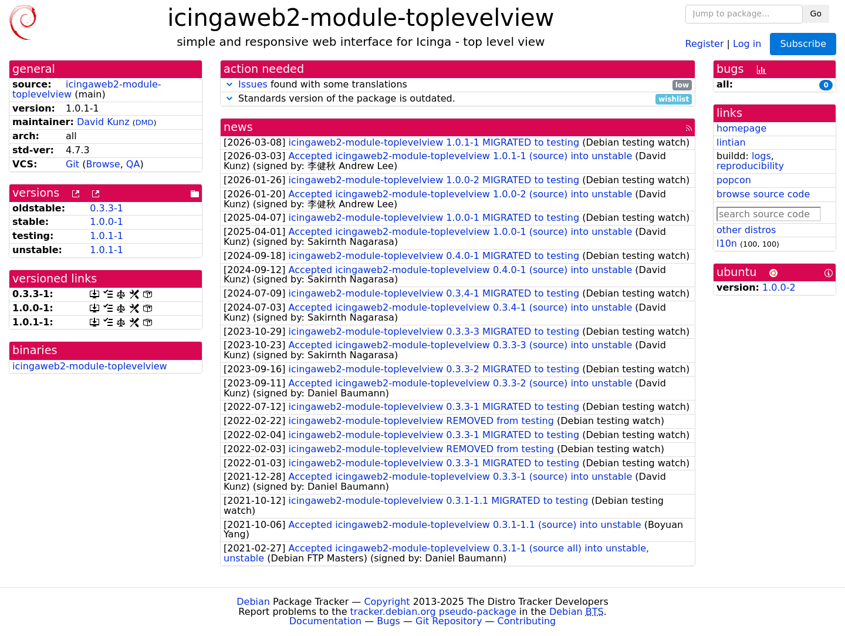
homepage (741, 128)
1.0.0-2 (779, 287)
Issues (253, 84)
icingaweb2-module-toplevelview (89, 366)
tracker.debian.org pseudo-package (433, 611)
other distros (746, 229)
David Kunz (103, 121)
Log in (747, 43)
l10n (726, 243)
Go (816, 13)
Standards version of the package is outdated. (458, 99)
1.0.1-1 (106, 235)
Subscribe (803, 43)
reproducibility (750, 165)
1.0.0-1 (106, 221)
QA (133, 164)
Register (704, 43)
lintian (731, 142)
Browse (103, 164)
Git (72, 164)
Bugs (388, 621)
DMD (145, 122)
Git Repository (448, 621)
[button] (229, 84)
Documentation (325, 621)
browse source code (763, 194)
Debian (253, 601)
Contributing (527, 621)
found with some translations (458, 85)
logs (761, 155)
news (238, 127)
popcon (733, 180)
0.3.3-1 (106, 208)
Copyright (387, 601)
